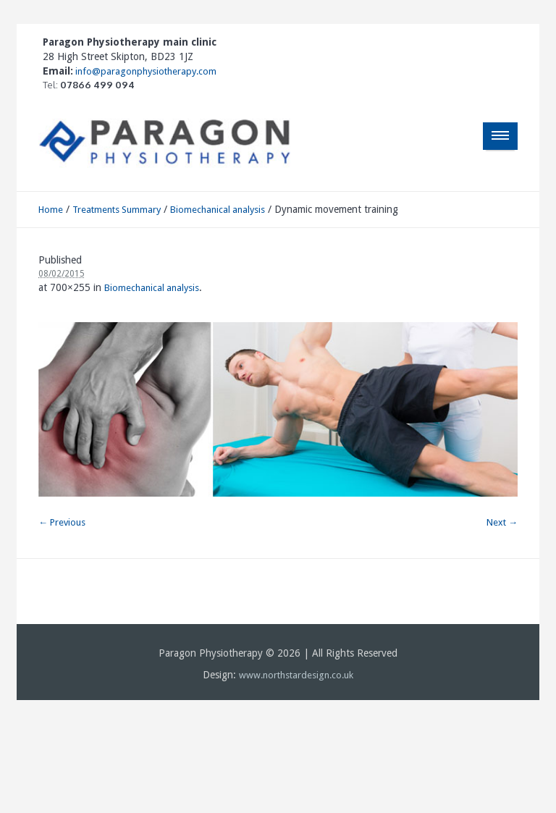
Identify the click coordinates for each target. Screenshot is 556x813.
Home (50, 209)
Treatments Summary (116, 209)
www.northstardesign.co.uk (296, 675)
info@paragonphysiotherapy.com (144, 71)
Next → (502, 522)
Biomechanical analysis (217, 209)
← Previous (61, 522)
